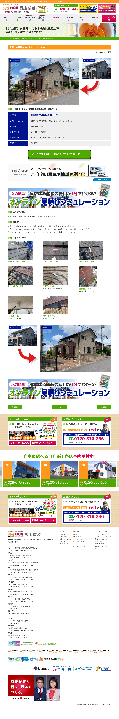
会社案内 (82, 19)
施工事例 (56, 19)
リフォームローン (79, 546)
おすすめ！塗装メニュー (43, 18)
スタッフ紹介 (64, 544)
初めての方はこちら (19, 443)
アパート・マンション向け (103, 536)
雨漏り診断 (98, 541)
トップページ (64, 532)
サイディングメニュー (102, 534)
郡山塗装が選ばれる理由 (30, 18)
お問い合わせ (78, 544)
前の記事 (104, 407)
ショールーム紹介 (109, 18)
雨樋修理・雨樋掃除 (101, 546)
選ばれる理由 (64, 536)
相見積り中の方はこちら (43, 443)
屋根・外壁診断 (100, 544)
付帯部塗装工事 (36, 115)
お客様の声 (69, 19)
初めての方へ (17, 19)
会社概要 (62, 541)
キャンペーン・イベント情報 (83, 539)
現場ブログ (95, 19)
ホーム (6, 19)
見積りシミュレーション (102, 539)
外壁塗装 (47, 115)
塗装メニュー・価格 (101, 532)
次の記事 (15, 407)
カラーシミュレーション (102, 548)
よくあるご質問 (79, 541)
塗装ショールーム (65, 539)
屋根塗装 (55, 115)
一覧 (59, 407)
